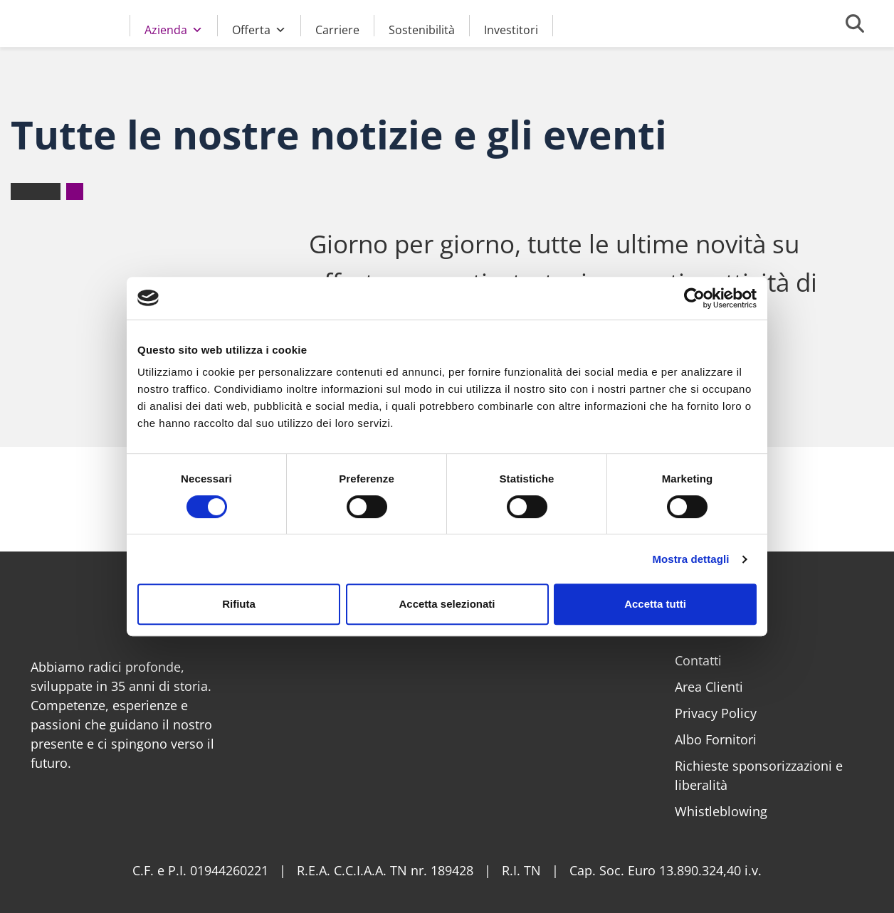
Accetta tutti (655, 604)
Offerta (259, 27)
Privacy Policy (716, 713)
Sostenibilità (422, 29)
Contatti (698, 660)
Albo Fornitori (716, 739)
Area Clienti (709, 686)
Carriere (337, 29)
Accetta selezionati (447, 604)
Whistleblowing (721, 811)
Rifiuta (239, 604)
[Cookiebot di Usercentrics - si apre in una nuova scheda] (694, 298)
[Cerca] (855, 23)
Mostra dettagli (690, 559)
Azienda (173, 27)
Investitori (511, 29)
